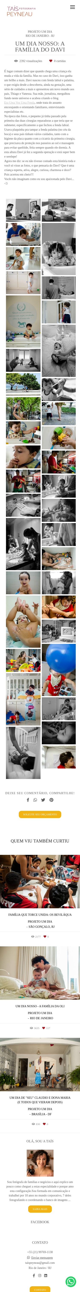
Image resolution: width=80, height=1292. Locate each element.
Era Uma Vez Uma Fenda (19, 102)
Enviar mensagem (42, 1249)
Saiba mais (40, 1200)
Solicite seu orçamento (40, 814)
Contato (40, 1280)
